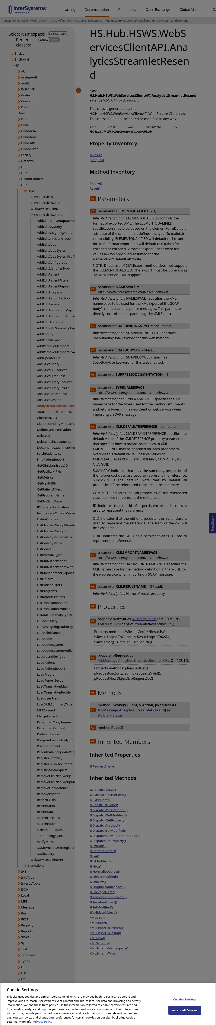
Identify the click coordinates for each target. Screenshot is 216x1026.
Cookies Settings (184, 1003)
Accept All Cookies (184, 1014)
